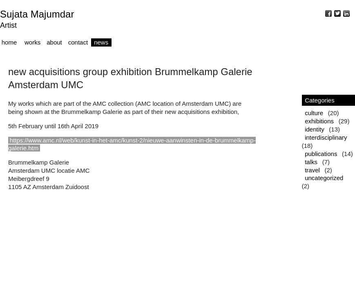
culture (314, 112)
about (54, 42)
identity (314, 129)
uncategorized (324, 177)
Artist (8, 25)
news (101, 42)
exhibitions (319, 121)
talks (311, 161)
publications (321, 153)
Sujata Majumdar (37, 14)
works (32, 42)
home (9, 42)
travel (312, 170)
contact (78, 42)
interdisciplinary (326, 137)
